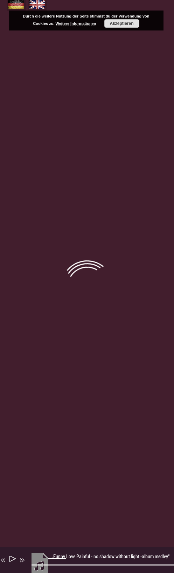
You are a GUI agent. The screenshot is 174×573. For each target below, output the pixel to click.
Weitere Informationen (76, 23)
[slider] (58, 564)
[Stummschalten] (32, 564)
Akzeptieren (122, 23)
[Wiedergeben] (12, 560)
